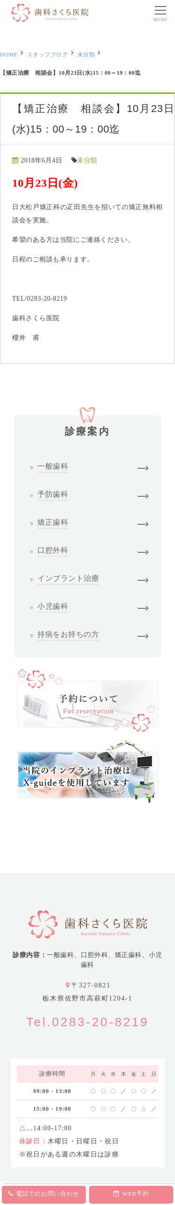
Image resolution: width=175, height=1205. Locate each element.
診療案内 (87, 426)
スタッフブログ (47, 54)
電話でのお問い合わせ (43, 1193)
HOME (9, 54)
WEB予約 (131, 1193)
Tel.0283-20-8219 (87, 1022)
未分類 (86, 54)
